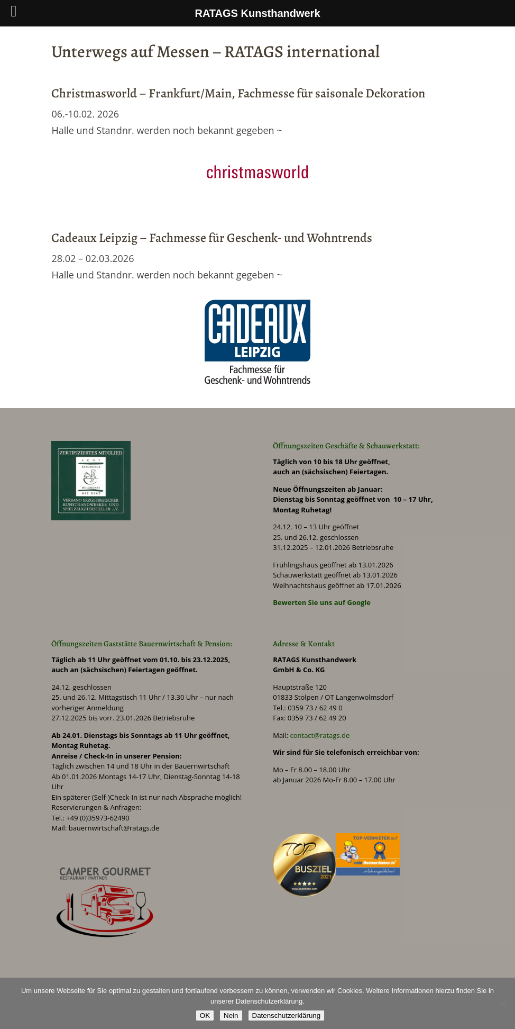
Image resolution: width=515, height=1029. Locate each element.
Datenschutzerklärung (286, 1015)
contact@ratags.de (320, 735)
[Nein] (501, 1003)
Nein (231, 1015)
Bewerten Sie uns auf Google (322, 602)
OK (205, 1015)
